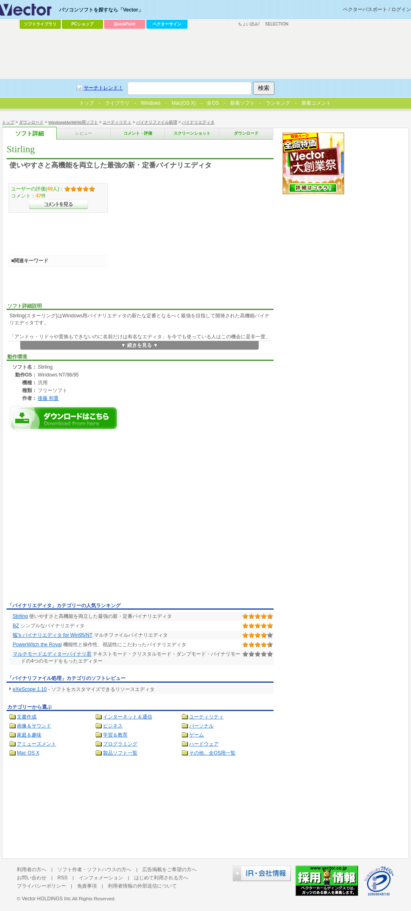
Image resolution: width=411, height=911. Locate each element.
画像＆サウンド (34, 726)
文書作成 (27, 717)
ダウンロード (31, 122)
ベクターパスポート (365, 9)
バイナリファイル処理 (156, 122)
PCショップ (82, 24)
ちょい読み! (249, 24)
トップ (8, 122)
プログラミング (120, 744)
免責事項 (87, 886)
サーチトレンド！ (103, 88)
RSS (62, 878)
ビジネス (113, 726)
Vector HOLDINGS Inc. (47, 899)
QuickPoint (125, 24)
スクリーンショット (192, 133)
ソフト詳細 (29, 134)
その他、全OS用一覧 (212, 753)
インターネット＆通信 (127, 717)
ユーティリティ (117, 122)
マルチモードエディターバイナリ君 (52, 654)
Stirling (20, 616)
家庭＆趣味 (29, 735)
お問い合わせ (31, 878)
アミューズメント (36, 744)
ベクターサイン (167, 24)
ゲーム (196, 735)
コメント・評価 (137, 133)
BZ (16, 626)
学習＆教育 (115, 735)
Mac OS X (28, 753)
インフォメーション (101, 878)
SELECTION (276, 24)
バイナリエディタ (198, 122)
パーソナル (201, 726)
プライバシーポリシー (41, 886)
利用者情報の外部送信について (142, 886)
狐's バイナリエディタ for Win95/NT (52, 635)
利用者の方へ (31, 869)
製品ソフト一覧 (120, 753)
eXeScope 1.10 (30, 689)
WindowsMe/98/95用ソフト (73, 122)
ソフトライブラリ (40, 24)
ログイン (401, 9)
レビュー (83, 133)
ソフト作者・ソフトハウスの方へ (94, 869)
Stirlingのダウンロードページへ (64, 418)
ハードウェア (204, 744)
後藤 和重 (48, 398)
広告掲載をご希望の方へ (169, 869)
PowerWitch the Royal (37, 644)
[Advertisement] (77, 519)
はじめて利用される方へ (161, 878)
